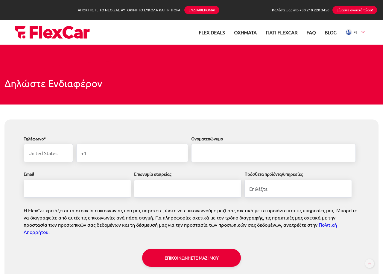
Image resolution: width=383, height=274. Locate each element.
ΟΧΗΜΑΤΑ (245, 32)
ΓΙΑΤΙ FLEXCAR (281, 32)
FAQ (311, 32)
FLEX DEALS (212, 32)
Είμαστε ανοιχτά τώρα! (355, 9)
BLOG (331, 32)
